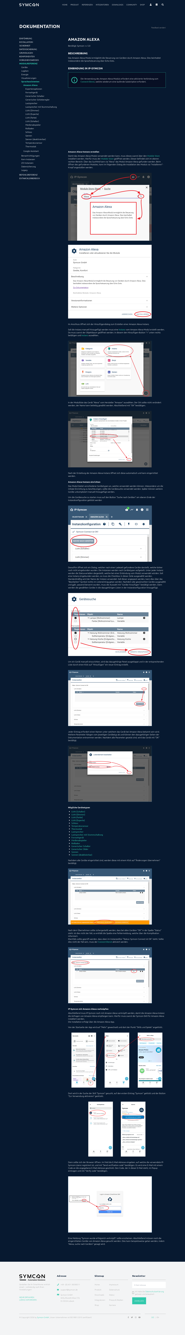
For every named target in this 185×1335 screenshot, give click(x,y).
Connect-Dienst (88, 81)
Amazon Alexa (30, 85)
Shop (142, 4)
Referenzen (87, 4)
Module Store (153, 155)
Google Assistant (31, 151)
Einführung (25, 38)
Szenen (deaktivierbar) (35, 139)
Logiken (25, 70)
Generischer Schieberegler (37, 99)
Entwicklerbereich (29, 178)
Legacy (24, 170)
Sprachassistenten (30, 81)
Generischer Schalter (34, 96)
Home (64, 4)
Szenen (28, 135)
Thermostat (30, 146)
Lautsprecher (31, 103)
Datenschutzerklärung (154, 1291)
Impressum (113, 1284)
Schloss (28, 132)
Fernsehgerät (31, 92)
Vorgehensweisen (29, 60)
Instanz (122, 329)
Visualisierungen (28, 78)
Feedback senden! (158, 27)
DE (152, 1317)
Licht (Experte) (32, 114)
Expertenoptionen (33, 88)
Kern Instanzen (28, 159)
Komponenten (27, 56)
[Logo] (29, 4)
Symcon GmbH (43, 1317)
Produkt (75, 4)
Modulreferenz (28, 63)
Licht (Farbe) (31, 117)
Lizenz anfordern (28, 1299)
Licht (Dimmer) (32, 110)
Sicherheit (24, 45)
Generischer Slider (79, 849)
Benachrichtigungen (30, 155)
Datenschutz (114, 1289)
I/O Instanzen (27, 162)
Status (111, 1294)
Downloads (117, 4)
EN (158, 1317)
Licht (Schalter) (32, 121)
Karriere (112, 1305)
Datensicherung (28, 49)
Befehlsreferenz (28, 174)
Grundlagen (26, 52)
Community (131, 4)
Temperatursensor (33, 142)
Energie (24, 74)
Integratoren (102, 4)
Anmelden (139, 1301)
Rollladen (29, 128)
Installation (26, 42)
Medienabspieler (33, 124)
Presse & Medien (116, 1300)
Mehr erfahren (26, 1297)
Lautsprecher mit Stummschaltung (41, 106)
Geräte (24, 67)
